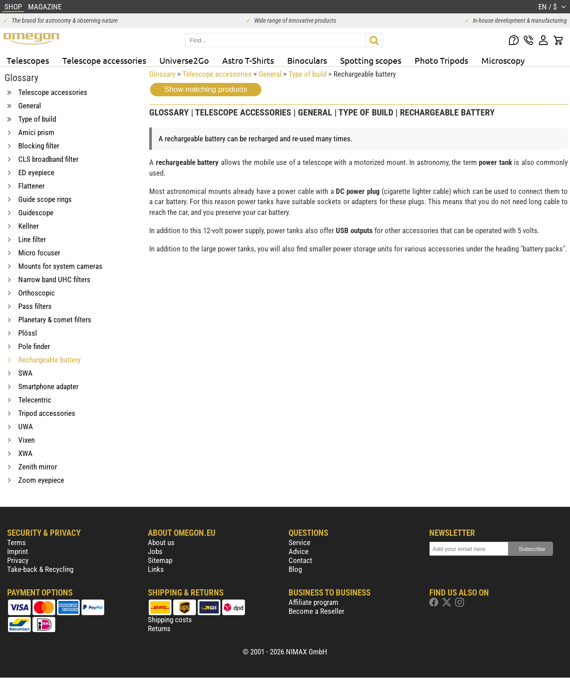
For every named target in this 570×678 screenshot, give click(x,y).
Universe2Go (184, 60)
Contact (300, 560)
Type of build (307, 74)
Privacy (17, 560)
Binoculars (307, 60)
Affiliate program (313, 602)
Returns (159, 628)
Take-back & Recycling (40, 569)
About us (161, 542)
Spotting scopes (370, 60)
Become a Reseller (316, 611)
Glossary (162, 74)
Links (156, 569)
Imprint (17, 551)
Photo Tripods (441, 60)
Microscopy (503, 60)
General (270, 74)
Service (299, 542)
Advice (299, 551)
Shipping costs (170, 619)
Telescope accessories (104, 60)
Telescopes (28, 60)
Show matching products (205, 89)
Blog (295, 569)
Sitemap (160, 560)
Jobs (155, 551)
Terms (16, 542)
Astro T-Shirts (248, 60)
